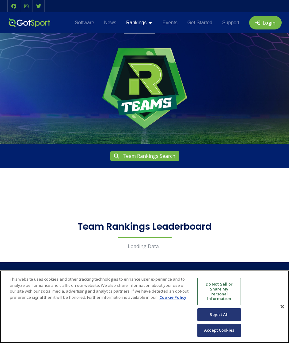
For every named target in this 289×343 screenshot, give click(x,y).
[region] (144, 306)
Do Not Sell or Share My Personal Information (219, 291)
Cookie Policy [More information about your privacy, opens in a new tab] (172, 297)
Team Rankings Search (144, 156)
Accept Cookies (219, 330)
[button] (14, 6)
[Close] (282, 306)
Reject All (219, 314)
